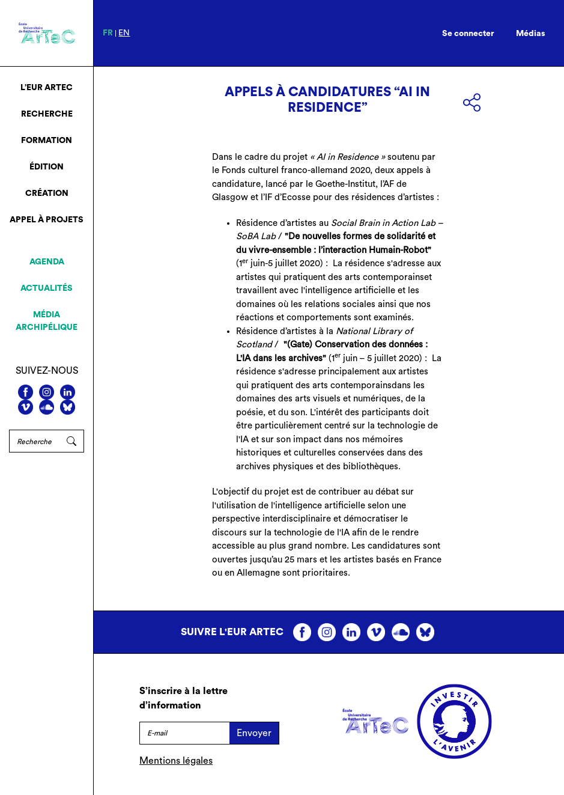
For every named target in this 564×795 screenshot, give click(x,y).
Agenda (46, 262)
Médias (530, 33)
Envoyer (254, 733)
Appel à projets (46, 220)
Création (46, 193)
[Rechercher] (34, 441)
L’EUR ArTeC (46, 88)
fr (108, 33)
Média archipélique (46, 321)
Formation (46, 140)
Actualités (46, 288)
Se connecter (468, 33)
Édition (46, 167)
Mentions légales (176, 761)
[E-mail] (184, 733)
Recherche (47, 114)
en (124, 33)
